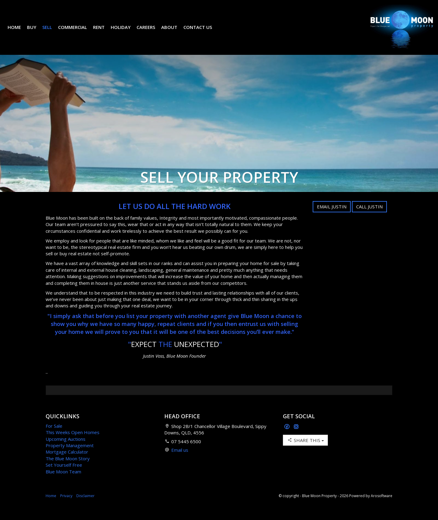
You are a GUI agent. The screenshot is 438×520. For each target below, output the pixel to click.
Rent (103, 32)
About (174, 32)
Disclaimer (85, 505)
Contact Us (202, 32)
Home (19, 32)
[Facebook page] (287, 436)
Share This (305, 449)
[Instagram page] (296, 436)
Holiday (125, 32)
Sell (52, 32)
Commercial (77, 32)
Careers (150, 32)
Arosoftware (381, 505)
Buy (36, 32)
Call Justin (369, 216)
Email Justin (331, 216)
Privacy (66, 505)
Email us (179, 459)
